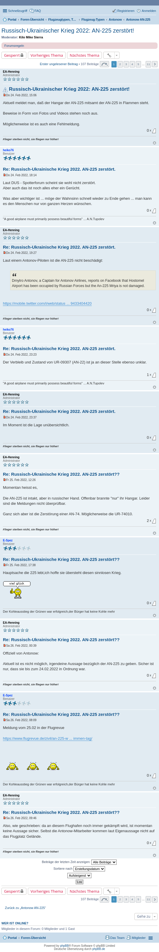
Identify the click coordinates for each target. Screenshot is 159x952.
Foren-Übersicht (33, 937)
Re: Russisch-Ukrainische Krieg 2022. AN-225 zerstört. (59, 169)
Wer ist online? (14, 923)
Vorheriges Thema (46, 55)
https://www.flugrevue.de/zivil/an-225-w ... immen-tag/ (47, 738)
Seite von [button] (104, 64)
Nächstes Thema (84, 55)
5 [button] (138, 64)
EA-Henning (11, 71)
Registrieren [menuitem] (125, 11)
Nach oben (154, 143)
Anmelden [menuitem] (149, 11)
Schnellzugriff (17, 11)
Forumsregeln (14, 45)
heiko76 (8, 150)
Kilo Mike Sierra (31, 37)
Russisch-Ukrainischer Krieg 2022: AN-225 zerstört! (67, 30)
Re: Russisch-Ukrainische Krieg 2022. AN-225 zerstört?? (61, 474)
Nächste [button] (155, 64)
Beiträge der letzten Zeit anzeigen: (79, 862)
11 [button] (148, 64)
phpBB (64, 945)
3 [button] (126, 64)
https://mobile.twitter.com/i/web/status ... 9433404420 (47, 303)
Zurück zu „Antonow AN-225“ (25, 908)
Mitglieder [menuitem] (139, 937)
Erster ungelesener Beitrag (59, 64)
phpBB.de (98, 949)
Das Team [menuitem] (117, 937)
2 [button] (120, 64)
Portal (12, 19)
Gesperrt (12, 55)
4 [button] (132, 64)
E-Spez (7, 540)
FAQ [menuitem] (38, 11)
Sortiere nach (79, 868)
